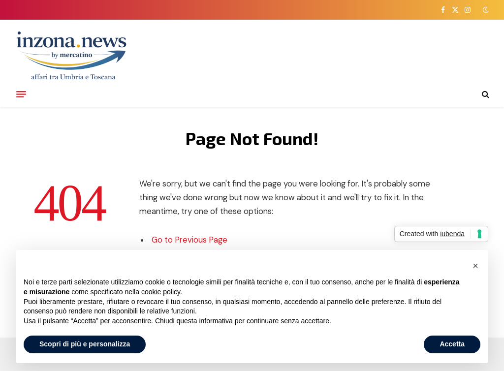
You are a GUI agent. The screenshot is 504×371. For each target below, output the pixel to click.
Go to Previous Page (189, 240)
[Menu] (21, 94)
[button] (475, 266)
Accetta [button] (452, 344)
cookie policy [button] (160, 292)
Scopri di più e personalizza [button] (84, 344)
